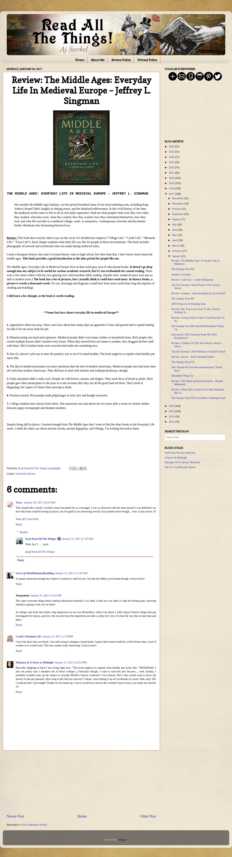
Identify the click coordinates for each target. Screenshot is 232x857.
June (175, 229)
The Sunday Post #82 (182, 269)
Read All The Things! (43, 551)
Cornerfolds (32, 518)
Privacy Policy (147, 60)
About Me (98, 60)
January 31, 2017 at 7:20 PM (57, 636)
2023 (172, 162)
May (175, 234)
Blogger (122, 839)
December (178, 198)
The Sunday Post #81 (182, 298)
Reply (19, 524)
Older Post (148, 816)
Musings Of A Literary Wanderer (182, 462)
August (176, 219)
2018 (172, 188)
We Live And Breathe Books (180, 467)
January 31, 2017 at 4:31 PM (46, 595)
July (174, 224)
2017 (172, 193)
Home (79, 60)
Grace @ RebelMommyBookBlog (35, 573)
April (175, 240)
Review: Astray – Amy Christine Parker (192, 356)
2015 (172, 411)
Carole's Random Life (28, 636)
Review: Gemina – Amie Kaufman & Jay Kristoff (198, 293)
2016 (172, 405)
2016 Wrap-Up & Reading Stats (188, 303)
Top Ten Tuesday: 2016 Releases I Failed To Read (198, 351)
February (177, 250)
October (176, 208)
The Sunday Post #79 (182, 361)
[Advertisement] (81, 782)
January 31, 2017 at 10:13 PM (71, 662)
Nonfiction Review (25, 473)
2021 (172, 172)
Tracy (19, 502)
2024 (172, 156)
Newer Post (15, 816)
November (178, 203)
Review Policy (121, 60)
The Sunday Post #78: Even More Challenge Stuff (198, 397)
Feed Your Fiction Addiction (180, 452)
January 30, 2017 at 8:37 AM (39, 502)
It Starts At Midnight (176, 457)
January (176, 256)
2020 (172, 177)
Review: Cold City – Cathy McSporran (192, 279)
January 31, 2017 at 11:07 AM (71, 573)
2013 (172, 421)
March (176, 245)
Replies (24, 532)
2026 (172, 146)
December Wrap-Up (182, 375)
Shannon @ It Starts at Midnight (35, 662)
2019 (172, 183)
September (178, 214)
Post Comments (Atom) (34, 824)
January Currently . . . (183, 274)
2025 (172, 151)
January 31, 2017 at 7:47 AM (77, 538)
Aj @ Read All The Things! (40, 538)
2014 (172, 416)
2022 (172, 167)
